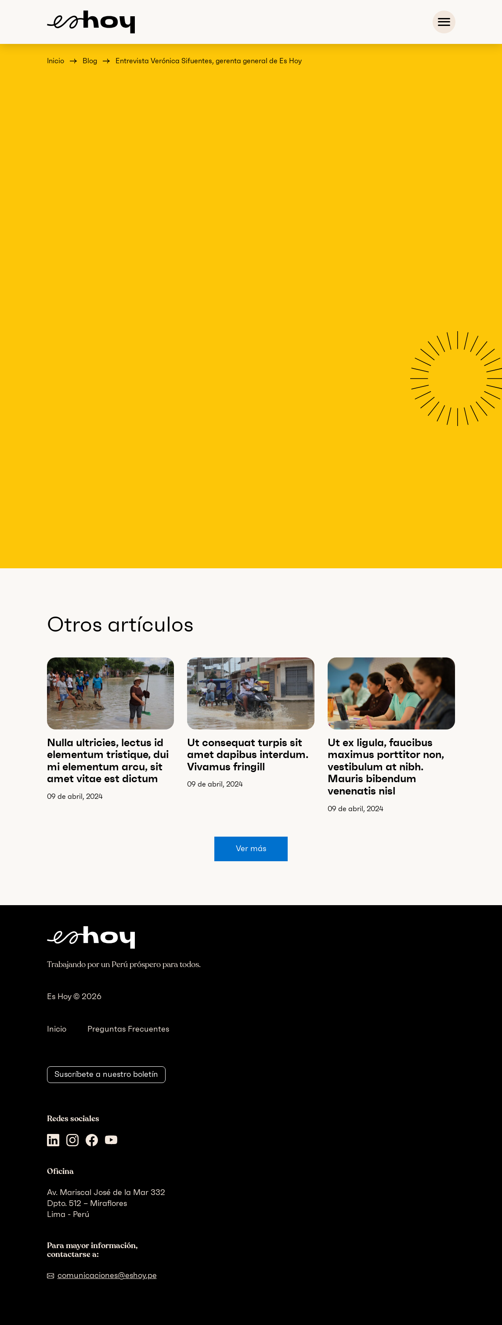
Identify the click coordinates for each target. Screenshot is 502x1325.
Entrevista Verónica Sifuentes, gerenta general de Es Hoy (209, 61)
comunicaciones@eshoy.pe (107, 1275)
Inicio (55, 61)
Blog (90, 61)
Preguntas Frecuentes (128, 1029)
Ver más (251, 848)
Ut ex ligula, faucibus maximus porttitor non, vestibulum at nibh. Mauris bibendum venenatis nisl (386, 766)
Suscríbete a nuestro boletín (106, 1074)
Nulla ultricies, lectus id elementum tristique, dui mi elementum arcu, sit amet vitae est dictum (108, 760)
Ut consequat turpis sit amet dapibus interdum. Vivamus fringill (247, 754)
